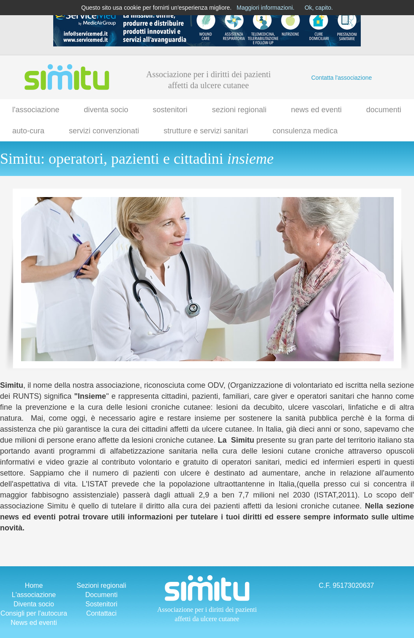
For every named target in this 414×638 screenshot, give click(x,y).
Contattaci (101, 613)
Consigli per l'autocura (33, 613)
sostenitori (170, 109)
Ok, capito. (319, 7)
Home (34, 585)
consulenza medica (305, 131)
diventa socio (106, 109)
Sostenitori (101, 604)
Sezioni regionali (101, 585)
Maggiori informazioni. (265, 7)
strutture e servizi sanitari (205, 131)
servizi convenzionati (104, 131)
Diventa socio (34, 604)
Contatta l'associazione (341, 77)
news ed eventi (316, 109)
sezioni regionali (239, 109)
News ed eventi (34, 622)
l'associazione (36, 109)
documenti (383, 109)
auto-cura (28, 131)
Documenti (101, 594)
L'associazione (34, 594)
